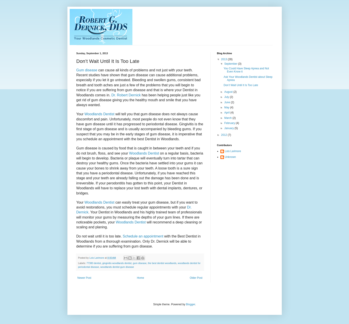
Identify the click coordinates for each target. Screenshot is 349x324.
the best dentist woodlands (162, 263)
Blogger (190, 304)
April (227, 112)
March (228, 118)
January (229, 128)
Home (140, 277)
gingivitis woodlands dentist (117, 263)
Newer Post (84, 277)
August (228, 91)
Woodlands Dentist (99, 114)
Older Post (196, 277)
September (231, 63)
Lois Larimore (233, 151)
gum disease (139, 263)
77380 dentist (93, 263)
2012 (224, 134)
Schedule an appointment (143, 236)
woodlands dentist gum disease (117, 267)
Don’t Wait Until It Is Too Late (241, 85)
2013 (224, 59)
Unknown (230, 157)
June (227, 102)
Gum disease (86, 70)
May (227, 107)
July (227, 97)
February (230, 123)
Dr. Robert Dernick (126, 95)
